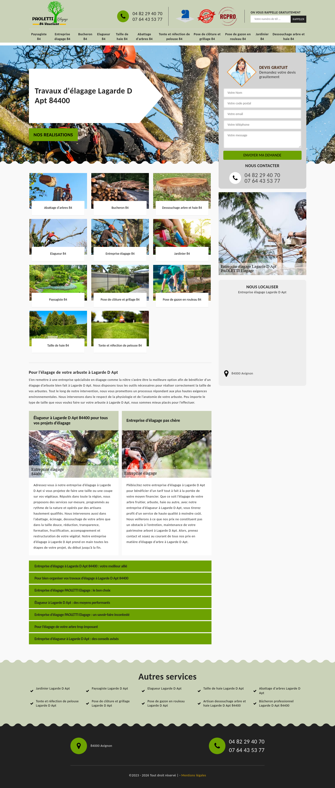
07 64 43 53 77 (147, 19)
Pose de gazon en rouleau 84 (238, 36)
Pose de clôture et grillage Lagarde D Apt (111, 703)
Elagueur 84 (103, 36)
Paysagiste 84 (39, 36)
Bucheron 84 (85, 36)
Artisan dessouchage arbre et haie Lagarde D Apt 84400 (224, 703)
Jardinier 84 (262, 36)
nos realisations (53, 135)
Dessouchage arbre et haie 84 (289, 36)
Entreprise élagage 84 (62, 36)
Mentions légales (193, 775)
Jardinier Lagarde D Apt (53, 688)
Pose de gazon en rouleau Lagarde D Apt (166, 703)
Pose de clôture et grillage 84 (207, 36)
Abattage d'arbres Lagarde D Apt (279, 690)
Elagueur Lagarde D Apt (164, 688)
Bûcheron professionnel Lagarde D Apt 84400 (276, 703)
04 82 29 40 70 (147, 13)
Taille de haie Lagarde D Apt (223, 688)
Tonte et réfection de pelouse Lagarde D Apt (57, 703)
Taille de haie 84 (122, 36)
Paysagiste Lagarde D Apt (110, 688)
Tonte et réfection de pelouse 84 (174, 36)
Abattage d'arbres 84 (144, 36)
